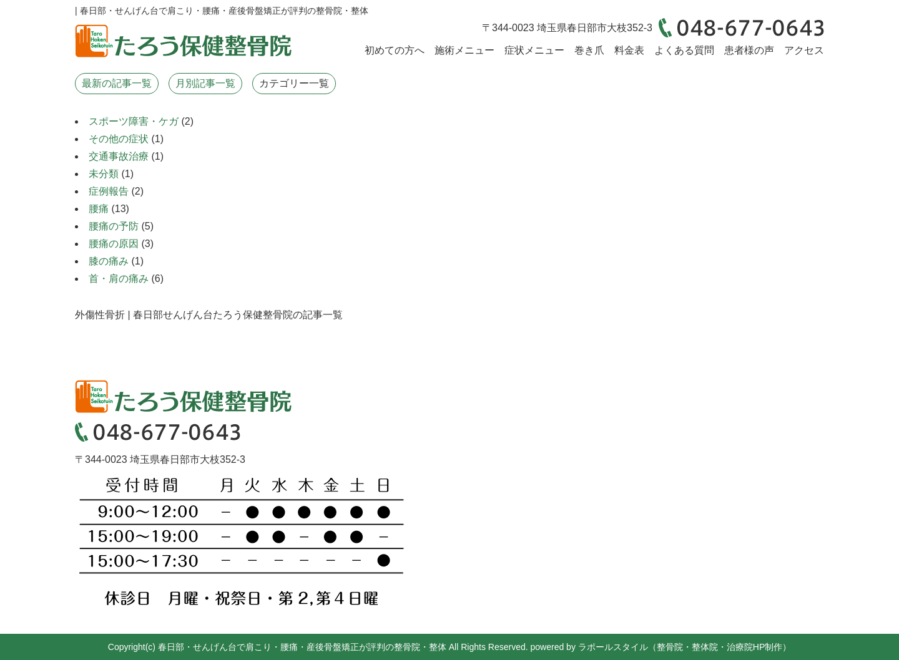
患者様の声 (749, 50)
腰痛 (99, 208)
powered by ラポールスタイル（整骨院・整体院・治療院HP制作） (661, 647)
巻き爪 (589, 50)
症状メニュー (534, 50)
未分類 (104, 173)
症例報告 (109, 191)
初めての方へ (395, 50)
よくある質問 (684, 50)
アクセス (804, 50)
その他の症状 (119, 138)
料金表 (629, 50)
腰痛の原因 (114, 243)
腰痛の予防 (114, 226)
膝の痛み (109, 261)
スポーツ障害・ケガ (134, 121)
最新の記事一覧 (117, 83)
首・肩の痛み (119, 278)
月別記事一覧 (205, 83)
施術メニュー (464, 50)
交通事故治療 (119, 156)
